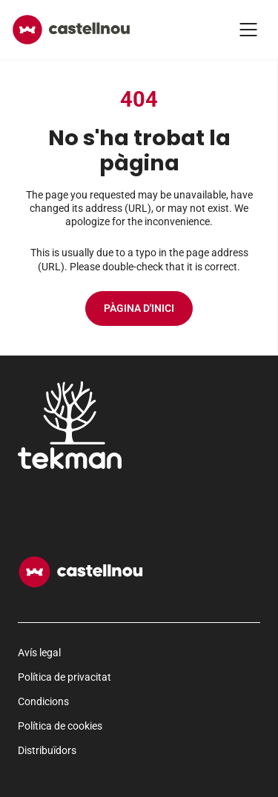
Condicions (43, 701)
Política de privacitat (64, 677)
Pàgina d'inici (139, 308)
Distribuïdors (47, 750)
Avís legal (39, 652)
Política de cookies (60, 726)
